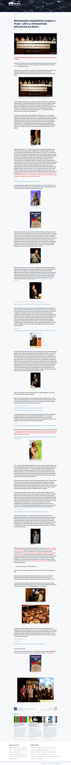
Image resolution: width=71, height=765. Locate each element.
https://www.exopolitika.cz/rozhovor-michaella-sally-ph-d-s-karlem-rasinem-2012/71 (30, 643)
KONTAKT (15, 14)
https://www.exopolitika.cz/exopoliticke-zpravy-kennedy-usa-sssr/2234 (27, 181)
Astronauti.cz (51, 749)
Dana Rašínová (16, 739)
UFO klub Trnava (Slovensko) (52, 747)
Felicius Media (50, 754)
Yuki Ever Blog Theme (50, 763)
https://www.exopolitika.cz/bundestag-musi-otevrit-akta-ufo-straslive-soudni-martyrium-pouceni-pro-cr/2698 (34, 330)
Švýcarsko (24, 756)
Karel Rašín (16, 29)
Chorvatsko (11, 756)
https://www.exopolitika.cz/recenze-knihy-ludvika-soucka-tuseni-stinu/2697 (28, 410)
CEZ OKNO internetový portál (41, 756)
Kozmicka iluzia (33, 747)
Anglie (15, 749)
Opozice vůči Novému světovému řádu (53, 756)
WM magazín (33, 756)
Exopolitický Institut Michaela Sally (15, 747)
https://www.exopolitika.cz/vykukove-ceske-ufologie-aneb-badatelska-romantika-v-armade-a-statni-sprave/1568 (35, 425)
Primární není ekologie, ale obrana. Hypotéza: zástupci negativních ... (19, 725)
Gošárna (32, 754)
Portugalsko (24, 747)
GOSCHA (16, 66)
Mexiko (20, 756)
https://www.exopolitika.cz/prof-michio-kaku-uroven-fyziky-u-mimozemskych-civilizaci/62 (30, 511)
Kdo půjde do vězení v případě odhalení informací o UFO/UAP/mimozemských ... (34, 725)
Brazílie (26, 754)
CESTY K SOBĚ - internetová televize (41, 754)
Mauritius (16, 756)
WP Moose (60, 763)
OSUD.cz (55, 754)
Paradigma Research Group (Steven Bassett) (17, 754)
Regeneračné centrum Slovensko (36, 758)
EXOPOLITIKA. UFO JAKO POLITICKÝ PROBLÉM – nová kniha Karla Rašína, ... (50, 725)
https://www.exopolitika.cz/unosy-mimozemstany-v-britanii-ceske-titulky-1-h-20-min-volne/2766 (32, 304)
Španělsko (19, 749)
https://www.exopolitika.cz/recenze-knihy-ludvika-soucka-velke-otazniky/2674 (28, 408)
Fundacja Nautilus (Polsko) (41, 747)
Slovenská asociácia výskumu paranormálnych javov (39, 749)
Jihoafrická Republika (13, 758)
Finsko (26, 749)
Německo (11, 749)
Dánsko (23, 749)
